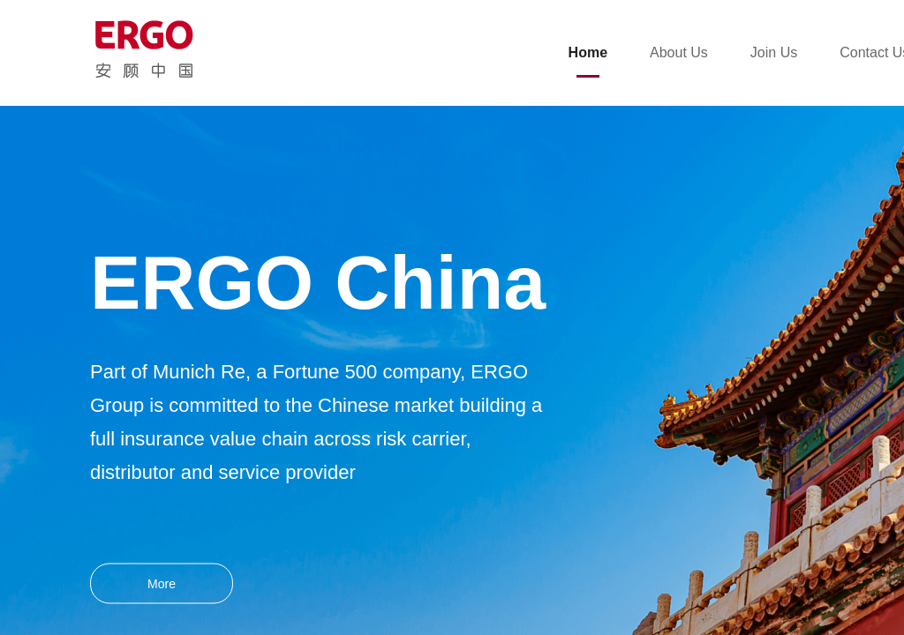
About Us (679, 52)
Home (588, 52)
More (161, 584)
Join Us (773, 52)
